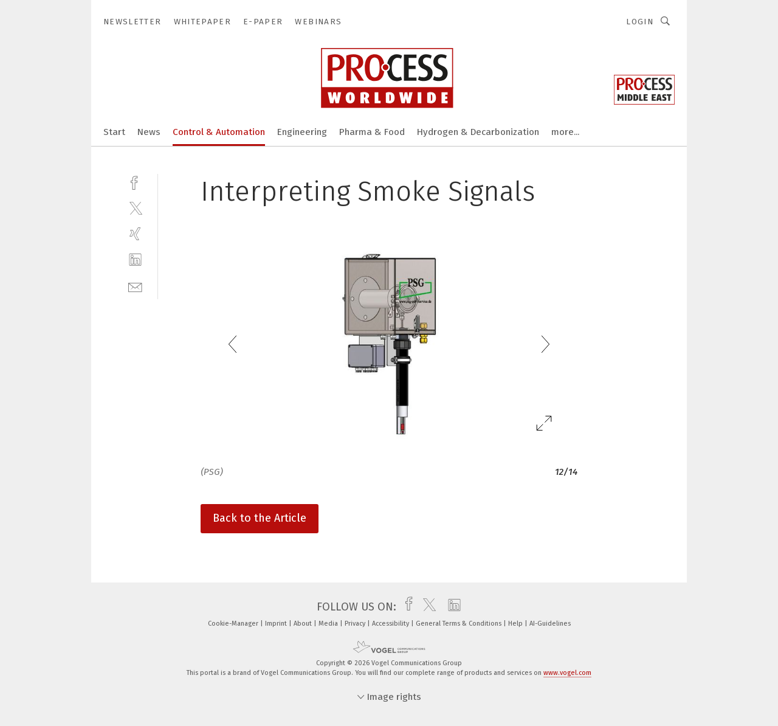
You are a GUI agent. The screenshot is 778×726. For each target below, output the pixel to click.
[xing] (135, 233)
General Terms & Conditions (459, 623)
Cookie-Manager (234, 623)
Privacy (356, 623)
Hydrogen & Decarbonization (478, 131)
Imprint (277, 623)
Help (516, 623)
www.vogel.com (567, 673)
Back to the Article (259, 518)
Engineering (302, 131)
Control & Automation (219, 131)
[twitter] (135, 207)
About (304, 623)
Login (639, 21)
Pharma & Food (372, 131)
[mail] (135, 286)
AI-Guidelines (550, 623)
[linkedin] (135, 260)
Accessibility (391, 623)
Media (329, 623)
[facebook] (135, 181)
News (148, 131)
